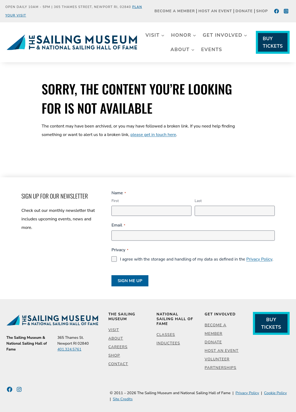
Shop (262, 11)
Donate (244, 11)
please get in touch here (153, 135)
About (115, 338)
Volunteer (217, 359)
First (115, 200)
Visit (113, 329)
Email (118, 225)
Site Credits (123, 399)
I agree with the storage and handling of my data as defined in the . (196, 259)
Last (198, 200)
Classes (165, 334)
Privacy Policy (259, 259)
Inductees (168, 343)
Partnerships (220, 367)
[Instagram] (286, 11)
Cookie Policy (275, 392)
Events (211, 49)
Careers (117, 346)
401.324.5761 (69, 349)
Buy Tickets (273, 42)
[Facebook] (276, 11)
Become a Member (175, 11)
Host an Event (215, 11)
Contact (118, 363)
